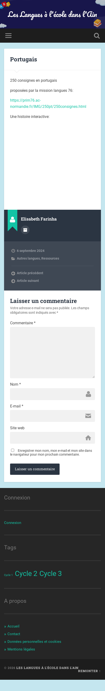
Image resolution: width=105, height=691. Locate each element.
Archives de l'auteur (25, 230)
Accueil (13, 638)
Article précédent (30, 273)
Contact (13, 645)
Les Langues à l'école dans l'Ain (52, 14)
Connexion (12, 534)
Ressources (50, 258)
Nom (15, 393)
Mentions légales (21, 660)
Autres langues (28, 258)
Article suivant (28, 281)
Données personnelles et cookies (34, 653)
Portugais (23, 59)
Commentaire (23, 323)
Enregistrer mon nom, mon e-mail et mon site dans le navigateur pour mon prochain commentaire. (51, 464)
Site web (17, 439)
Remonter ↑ (89, 682)
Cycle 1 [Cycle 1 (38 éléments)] (8, 586)
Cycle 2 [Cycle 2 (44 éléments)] (26, 585)
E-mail (16, 416)
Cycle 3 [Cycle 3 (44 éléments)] (50, 585)
